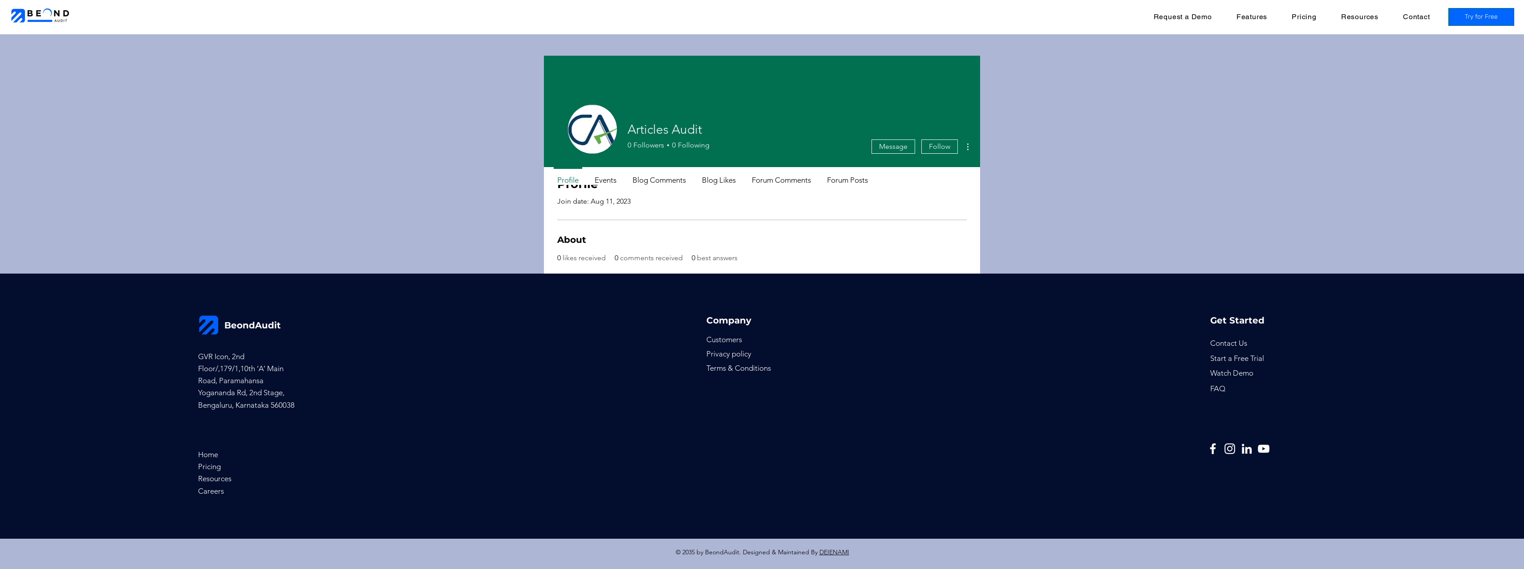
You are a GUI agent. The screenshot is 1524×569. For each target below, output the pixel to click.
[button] (1251, 16)
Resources (214, 478)
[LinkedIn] (1247, 449)
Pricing (209, 466)
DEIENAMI (834, 552)
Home (208, 454)
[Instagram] (1230, 449)
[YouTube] (1263, 449)
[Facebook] (1213, 449)
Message (893, 146)
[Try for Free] (1481, 17)
